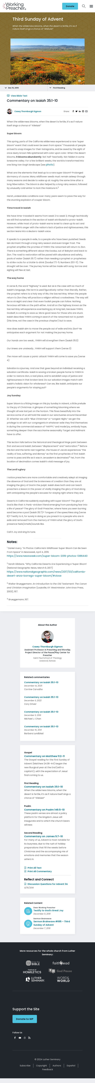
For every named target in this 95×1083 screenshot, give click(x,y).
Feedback (47, 1069)
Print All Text (32, 867)
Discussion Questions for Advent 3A (46, 884)
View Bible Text (17, 95)
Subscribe (25, 1065)
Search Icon (84, 6)
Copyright (41, 1065)
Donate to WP (24, 1019)
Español (71, 1065)
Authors (57, 1065)
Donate (70, 6)
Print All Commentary (38, 871)
